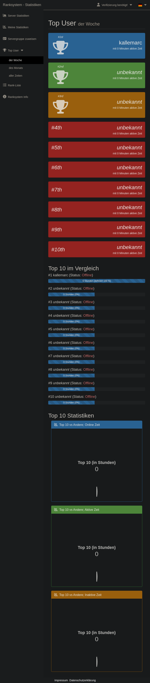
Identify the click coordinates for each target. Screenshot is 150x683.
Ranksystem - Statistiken (22, 5)
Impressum (61, 680)
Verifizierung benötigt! (115, 5)
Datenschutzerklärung (82, 680)
